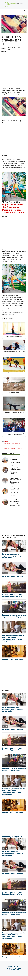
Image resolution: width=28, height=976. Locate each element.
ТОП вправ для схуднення (12, 837)
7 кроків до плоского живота (13, 448)
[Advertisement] (14, 72)
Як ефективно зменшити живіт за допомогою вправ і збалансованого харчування (15, 481)
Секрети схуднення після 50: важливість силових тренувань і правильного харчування (15, 470)
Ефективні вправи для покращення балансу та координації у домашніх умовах (15, 502)
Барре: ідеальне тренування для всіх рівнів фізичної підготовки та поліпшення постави (15, 492)
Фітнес (4, 51)
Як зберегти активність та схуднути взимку (15, 461)
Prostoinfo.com (14, 966)
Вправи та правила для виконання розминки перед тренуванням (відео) (13, 208)
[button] (24, 11)
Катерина (3, 48)
